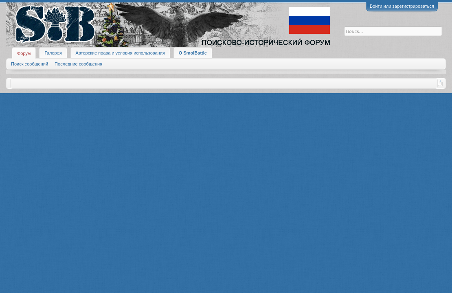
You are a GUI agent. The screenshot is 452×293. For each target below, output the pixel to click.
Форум (24, 53)
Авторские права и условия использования (120, 52)
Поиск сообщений (29, 63)
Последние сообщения (78, 63)
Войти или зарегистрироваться (402, 6)
